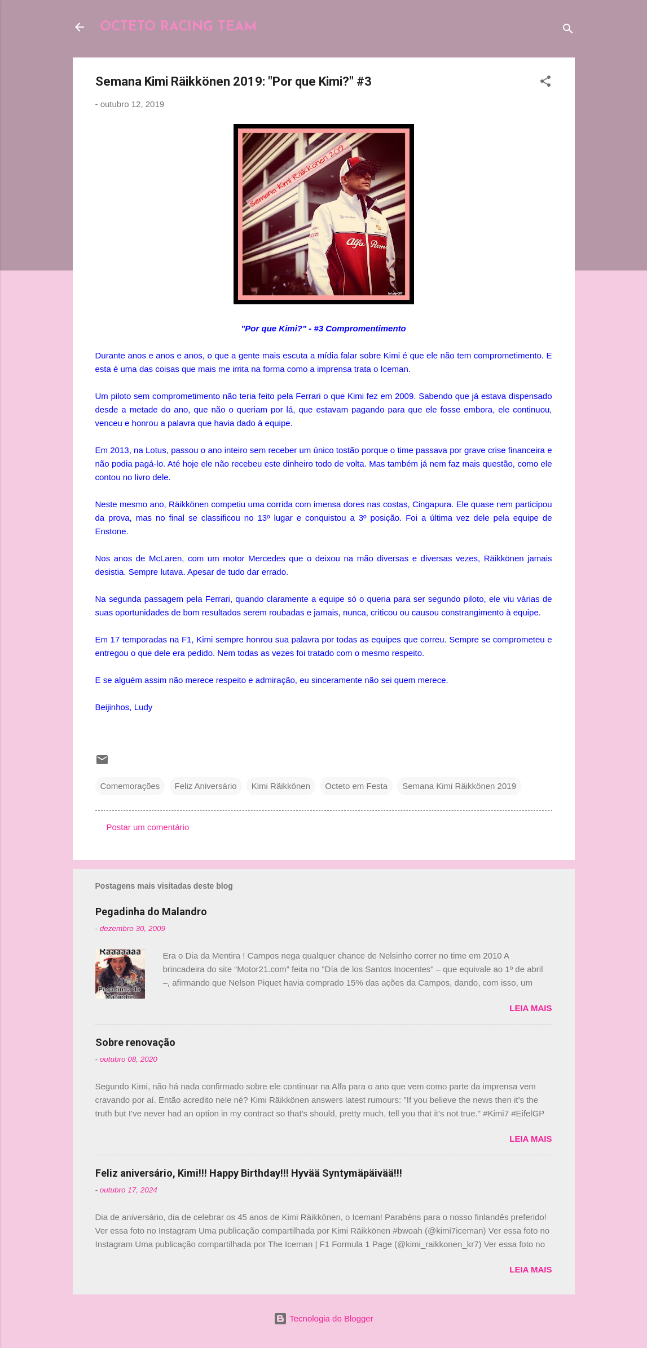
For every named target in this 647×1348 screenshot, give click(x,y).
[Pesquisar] (568, 31)
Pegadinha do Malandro (151, 911)
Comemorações (130, 786)
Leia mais (530, 1008)
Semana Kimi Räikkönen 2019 (459, 786)
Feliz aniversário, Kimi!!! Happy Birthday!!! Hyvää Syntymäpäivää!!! (248, 1173)
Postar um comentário (148, 827)
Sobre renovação (135, 1042)
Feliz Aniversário (206, 786)
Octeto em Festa (356, 786)
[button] (545, 83)
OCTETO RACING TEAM (178, 27)
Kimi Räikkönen (281, 786)
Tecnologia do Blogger (323, 1318)
